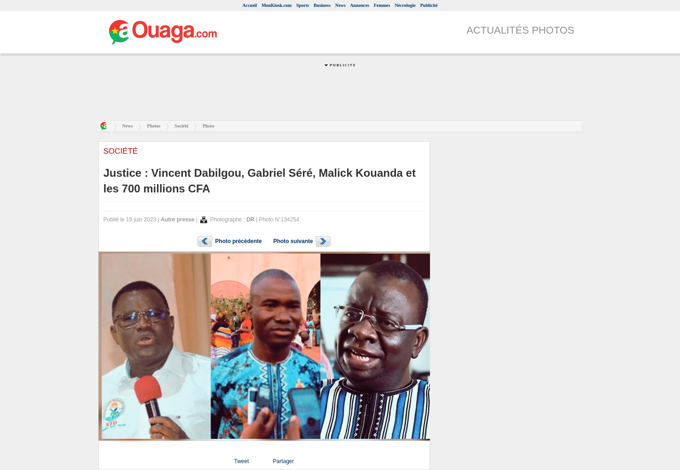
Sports (302, 5)
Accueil (249, 5)
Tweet (241, 461)
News (340, 5)
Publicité (429, 5)
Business (322, 5)
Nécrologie (405, 5)
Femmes (382, 5)
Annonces (359, 5)
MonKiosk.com (276, 5)
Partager (283, 461)
